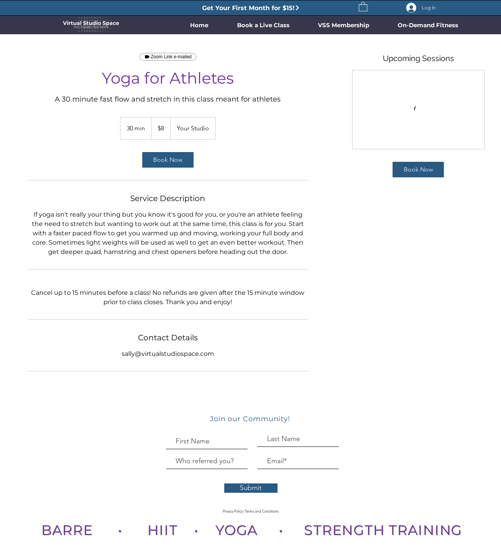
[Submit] (251, 488)
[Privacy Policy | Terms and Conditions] (250, 511)
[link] (168, 160)
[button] (363, 6)
